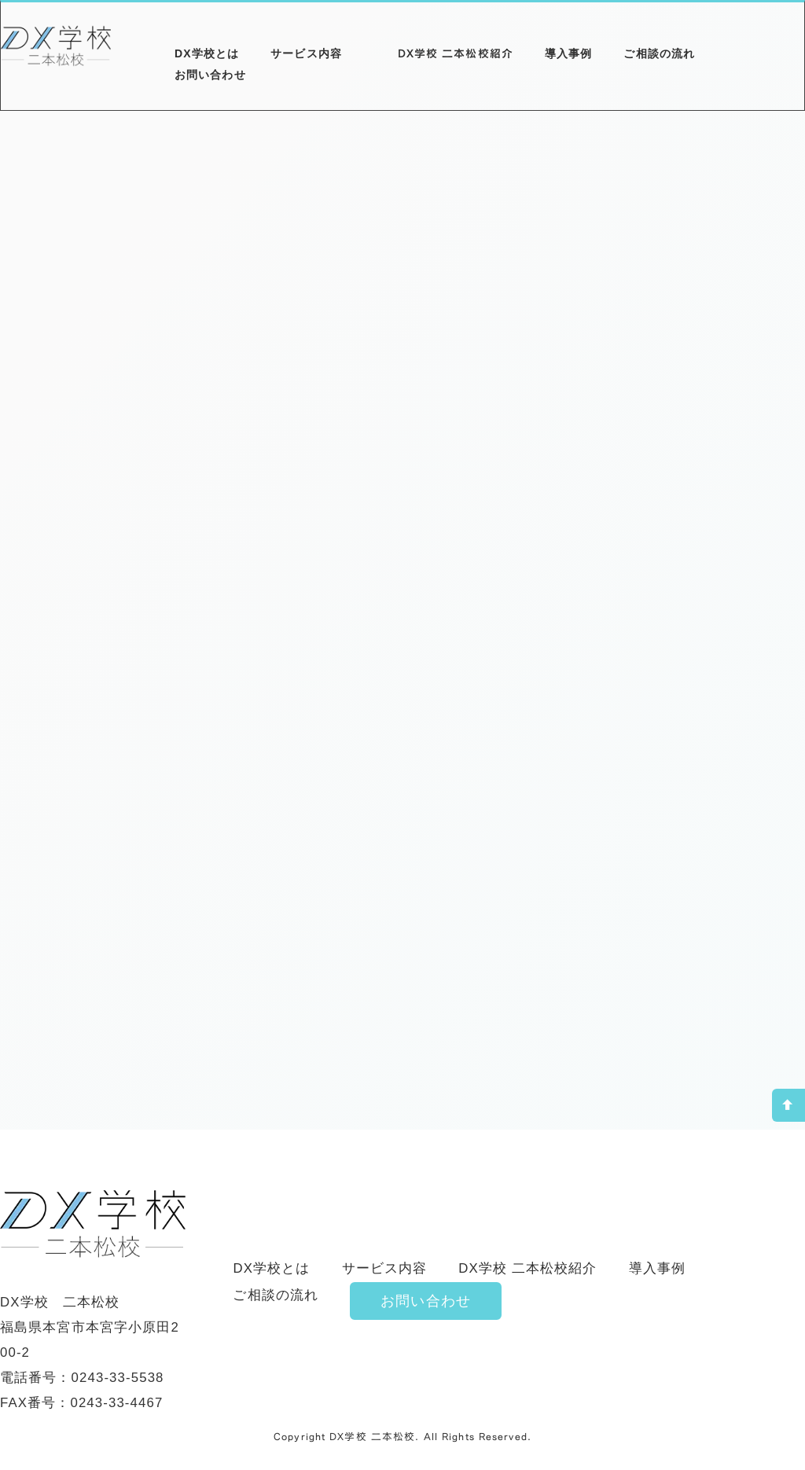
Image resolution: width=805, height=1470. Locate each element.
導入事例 (568, 53)
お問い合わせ (210, 74)
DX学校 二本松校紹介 (455, 53)
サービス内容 (306, 53)
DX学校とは (207, 53)
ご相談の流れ (659, 53)
